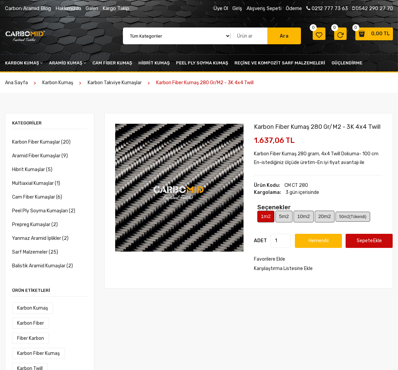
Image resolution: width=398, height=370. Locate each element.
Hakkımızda (68, 8)
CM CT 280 (296, 186)
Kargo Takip (115, 8)
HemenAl (322, 240)
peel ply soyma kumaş (202, 63)
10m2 (303, 216)
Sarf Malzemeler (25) (35, 252)
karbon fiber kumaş (37, 338)
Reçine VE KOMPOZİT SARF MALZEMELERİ (279, 63)
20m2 (324, 216)
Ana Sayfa (16, 83)
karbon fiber (29, 323)
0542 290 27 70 (372, 8)
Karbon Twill (28, 354)
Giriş (237, 8)
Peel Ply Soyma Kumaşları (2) (43, 211)
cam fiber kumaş (112, 63)
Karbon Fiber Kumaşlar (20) (41, 142)
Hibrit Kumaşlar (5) (32, 170)
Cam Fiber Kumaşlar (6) (37, 197)
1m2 (266, 216)
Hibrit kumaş (154, 63)
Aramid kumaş (67, 63)
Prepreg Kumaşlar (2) (35, 225)
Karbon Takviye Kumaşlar (115, 83)
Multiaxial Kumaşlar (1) (36, 184)
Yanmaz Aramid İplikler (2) (40, 239)
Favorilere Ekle (269, 259)
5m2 (284, 216)
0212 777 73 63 (327, 8)
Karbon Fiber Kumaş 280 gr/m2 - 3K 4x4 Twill (317, 127)
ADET (260, 241)
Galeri (92, 8)
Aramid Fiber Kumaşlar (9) (40, 156)
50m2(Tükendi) (352, 217)
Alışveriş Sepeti (264, 8)
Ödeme (294, 8)
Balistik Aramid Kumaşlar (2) (42, 266)
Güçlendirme (346, 63)
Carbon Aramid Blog (28, 8)
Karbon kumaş (24, 63)
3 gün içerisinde (302, 193)
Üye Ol (220, 8)
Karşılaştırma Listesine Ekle (283, 268)
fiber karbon (65, 323)
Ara (275, 36)
